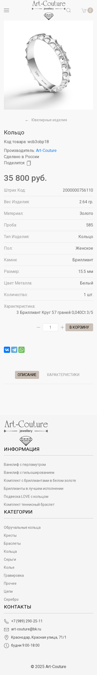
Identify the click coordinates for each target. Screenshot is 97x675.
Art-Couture (46, 150)
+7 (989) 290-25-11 (23, 621)
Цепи (8, 591)
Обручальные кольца (22, 527)
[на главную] (48, 10)
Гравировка (14, 575)
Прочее (10, 583)
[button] (87, 10)
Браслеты (12, 543)
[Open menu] (6, 10)
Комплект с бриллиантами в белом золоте (40, 480)
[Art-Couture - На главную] (26, 432)
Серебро (11, 599)
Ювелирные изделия (49, 120)
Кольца (10, 551)
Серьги (10, 559)
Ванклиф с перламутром (25, 464)
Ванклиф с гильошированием (29, 472)
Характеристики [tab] (63, 375)
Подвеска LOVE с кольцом (26, 496)
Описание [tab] (27, 375)
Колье (9, 567)
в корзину (79, 327)
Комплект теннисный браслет (29, 504)
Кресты (10, 535)
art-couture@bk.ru (22, 629)
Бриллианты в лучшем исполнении (33, 488)
